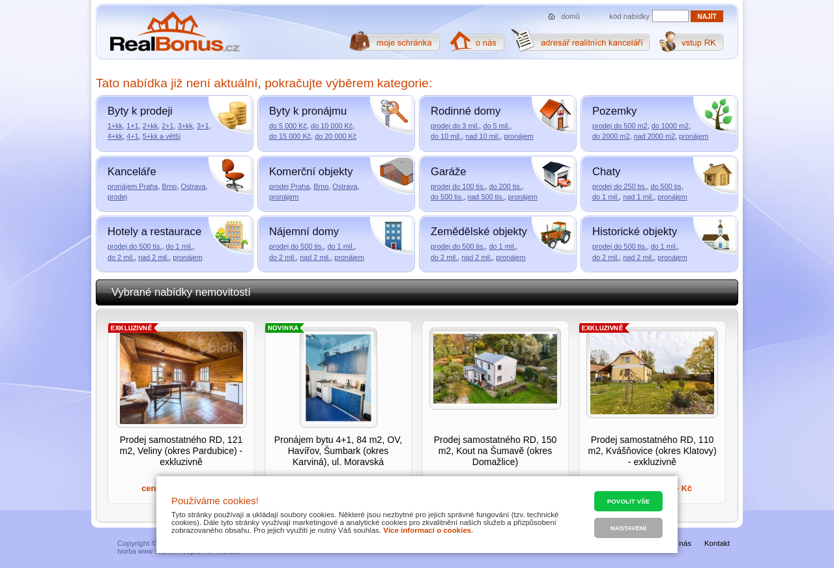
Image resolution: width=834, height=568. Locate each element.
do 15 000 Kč (290, 136)
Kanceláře (132, 171)
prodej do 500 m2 (620, 126)
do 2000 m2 (610, 136)
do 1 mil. (605, 197)
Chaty (606, 171)
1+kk (115, 126)
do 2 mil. (121, 257)
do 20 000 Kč (335, 136)
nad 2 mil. (153, 257)
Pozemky (614, 111)
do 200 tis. (505, 186)
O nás (681, 543)
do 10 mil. (446, 136)
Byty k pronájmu (308, 111)
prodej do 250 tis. (619, 186)
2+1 (167, 126)
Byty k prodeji (140, 111)
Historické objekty (634, 231)
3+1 (202, 126)
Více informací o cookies (427, 530)
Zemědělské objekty (479, 231)
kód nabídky (629, 16)
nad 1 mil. (638, 197)
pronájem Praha (133, 186)
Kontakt (717, 543)
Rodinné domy (465, 111)
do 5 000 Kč (288, 126)
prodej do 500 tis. (135, 246)
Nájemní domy (304, 231)
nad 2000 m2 (655, 136)
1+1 (132, 126)
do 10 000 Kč (331, 126)
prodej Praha (289, 186)
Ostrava (192, 186)
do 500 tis (665, 186)
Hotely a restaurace (154, 231)
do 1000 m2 (670, 126)
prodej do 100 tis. (458, 186)
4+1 (132, 136)
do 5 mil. (496, 126)
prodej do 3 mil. (455, 126)
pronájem (518, 136)
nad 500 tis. (485, 197)
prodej (117, 197)
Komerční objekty (310, 171)
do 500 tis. (447, 197)
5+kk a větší (161, 136)
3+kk (185, 126)
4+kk (115, 136)
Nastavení (628, 528)
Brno (169, 186)
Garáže (449, 171)
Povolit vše (628, 501)
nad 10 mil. (482, 136)
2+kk (150, 126)
